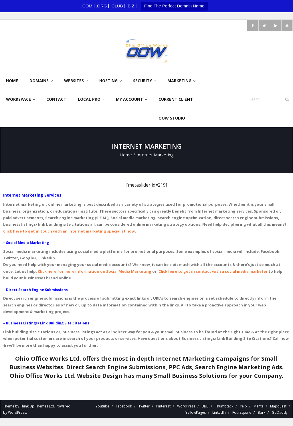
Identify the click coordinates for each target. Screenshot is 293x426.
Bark (261, 412)
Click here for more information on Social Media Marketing (94, 271)
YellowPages (195, 412)
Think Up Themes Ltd (37, 406)
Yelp (243, 406)
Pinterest (163, 406)
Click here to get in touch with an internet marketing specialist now (69, 231)
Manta (259, 406)
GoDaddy (280, 412)
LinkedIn (219, 412)
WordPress (17, 412)
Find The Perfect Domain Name (174, 5)
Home (126, 155)
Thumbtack (224, 406)
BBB (205, 406)
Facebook (124, 406)
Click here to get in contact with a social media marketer (213, 271)
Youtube (102, 406)
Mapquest (278, 406)
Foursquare (241, 412)
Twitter (144, 406)
